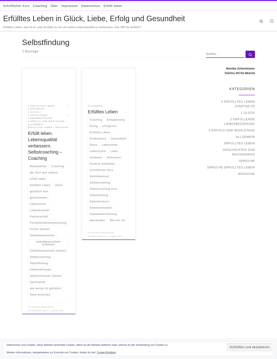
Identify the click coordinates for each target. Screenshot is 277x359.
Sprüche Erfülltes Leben (231, 167)
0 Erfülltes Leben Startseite (238, 104)
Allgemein (245, 136)
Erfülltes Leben (103, 111)
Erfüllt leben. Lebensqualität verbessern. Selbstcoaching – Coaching (45, 146)
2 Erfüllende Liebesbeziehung (239, 121)
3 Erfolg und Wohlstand (232, 130)
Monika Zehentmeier (43, 307)
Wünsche (246, 174)
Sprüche (247, 161)
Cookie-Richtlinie (106, 352)
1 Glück (248, 112)
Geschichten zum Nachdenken (239, 152)
